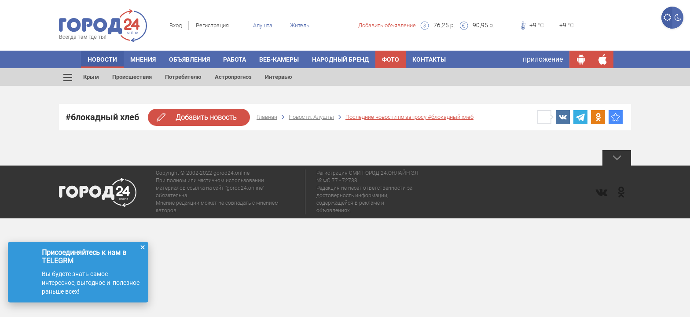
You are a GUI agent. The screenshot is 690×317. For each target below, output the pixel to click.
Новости (102, 59)
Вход (175, 25)
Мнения (143, 59)
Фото (390, 59)
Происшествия (132, 77)
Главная (267, 117)
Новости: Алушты (311, 117)
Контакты (429, 59)
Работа (234, 59)
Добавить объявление (387, 25)
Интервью (278, 77)
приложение (543, 59)
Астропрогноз (233, 77)
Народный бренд (340, 59)
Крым (91, 77)
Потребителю (183, 77)
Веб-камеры (279, 59)
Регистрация (212, 25)
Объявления (189, 59)
